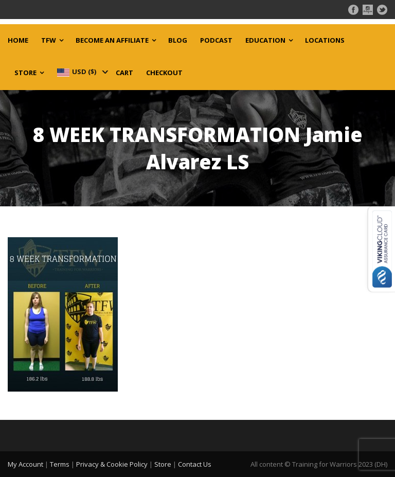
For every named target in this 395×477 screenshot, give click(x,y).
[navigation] (82, 71)
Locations (325, 40)
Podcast (216, 40)
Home (18, 40)
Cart (124, 72)
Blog (177, 40)
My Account (25, 464)
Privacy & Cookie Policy (112, 464)
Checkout (164, 72)
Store (25, 72)
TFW (48, 40)
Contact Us (194, 464)
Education (265, 40)
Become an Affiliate (112, 40)
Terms (59, 464)
